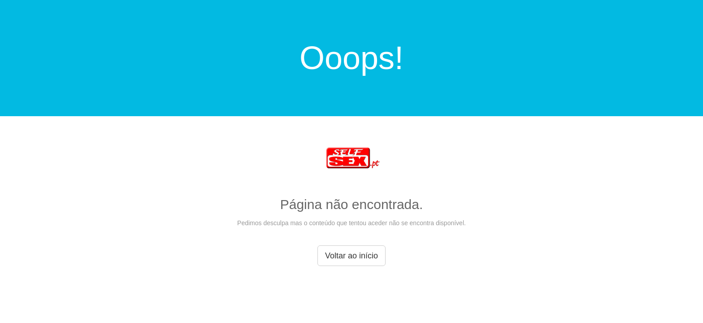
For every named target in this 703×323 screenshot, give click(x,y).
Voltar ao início (351, 255)
